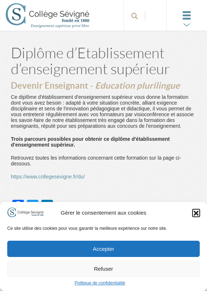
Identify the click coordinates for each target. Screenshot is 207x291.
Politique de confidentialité (100, 283)
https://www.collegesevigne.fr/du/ (48, 177)
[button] (196, 212)
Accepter (103, 249)
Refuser (103, 269)
